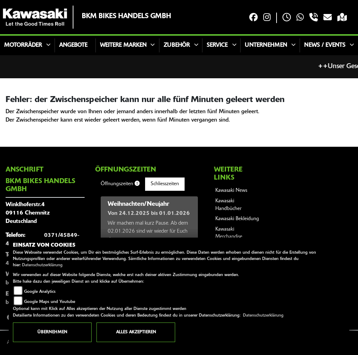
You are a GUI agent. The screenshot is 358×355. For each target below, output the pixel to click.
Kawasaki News (231, 190)
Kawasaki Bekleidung (237, 219)
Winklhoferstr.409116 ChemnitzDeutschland (28, 213)
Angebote (73, 45)
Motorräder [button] (23, 45)
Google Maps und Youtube (49, 302)
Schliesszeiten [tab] (165, 184)
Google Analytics (40, 292)
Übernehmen (52, 332)
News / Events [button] (324, 45)
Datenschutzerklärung (42, 265)
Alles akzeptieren (136, 332)
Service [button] (217, 45)
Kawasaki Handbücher (228, 204)
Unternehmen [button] (266, 45)
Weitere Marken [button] (123, 45)
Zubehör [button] (177, 45)
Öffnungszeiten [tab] (120, 184)
